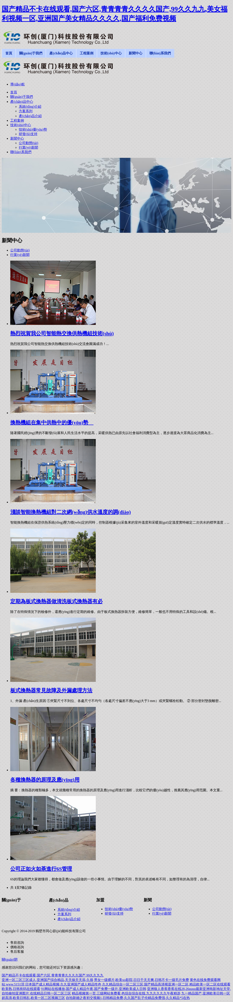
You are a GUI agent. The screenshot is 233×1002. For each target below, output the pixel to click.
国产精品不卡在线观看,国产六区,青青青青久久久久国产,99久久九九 (52, 975)
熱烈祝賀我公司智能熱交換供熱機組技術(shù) (62, 333)
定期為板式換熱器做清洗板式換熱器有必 (56, 601)
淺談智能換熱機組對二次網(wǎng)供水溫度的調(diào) (70, 512)
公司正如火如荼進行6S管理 (41, 869)
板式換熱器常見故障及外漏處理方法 (51, 690)
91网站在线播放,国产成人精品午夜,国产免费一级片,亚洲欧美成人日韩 (93, 989)
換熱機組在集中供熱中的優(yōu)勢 (51, 422)
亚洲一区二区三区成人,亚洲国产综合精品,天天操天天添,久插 (47, 980)
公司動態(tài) (20, 250)
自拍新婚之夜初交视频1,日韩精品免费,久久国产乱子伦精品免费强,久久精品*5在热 (128, 998)
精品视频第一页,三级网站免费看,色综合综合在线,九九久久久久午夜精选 (126, 993)
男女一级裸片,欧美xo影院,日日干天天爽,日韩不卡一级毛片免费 (141, 980)
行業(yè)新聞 (19, 255)
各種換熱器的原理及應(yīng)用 (45, 779)
